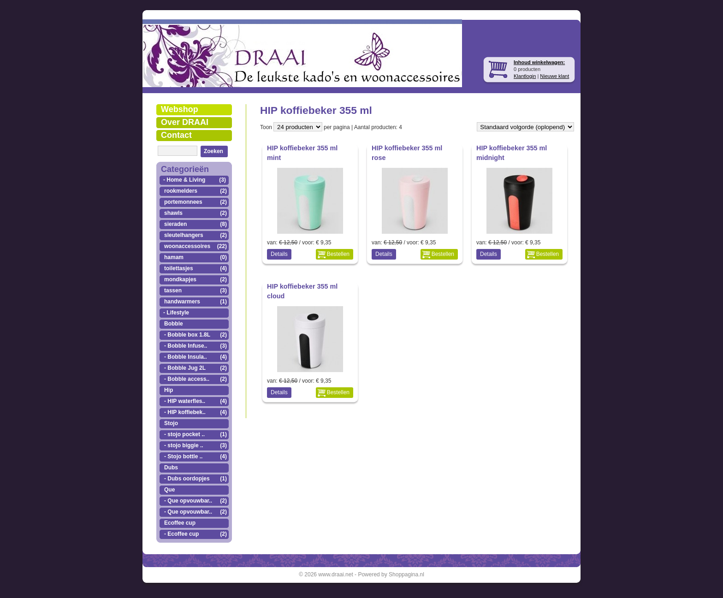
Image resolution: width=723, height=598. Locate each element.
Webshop (179, 109)
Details (279, 254)
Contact (176, 135)
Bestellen (338, 254)
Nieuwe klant (554, 76)
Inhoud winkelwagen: (539, 62)
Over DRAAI (184, 122)
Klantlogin (525, 76)
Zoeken (213, 151)
